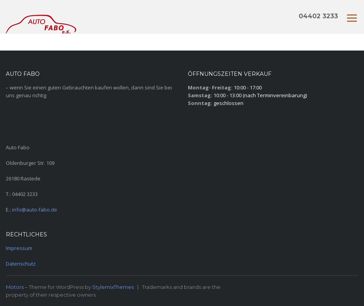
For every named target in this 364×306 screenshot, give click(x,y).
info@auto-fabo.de (34, 209)
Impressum (19, 248)
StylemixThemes (113, 287)
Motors (15, 287)
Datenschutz (21, 263)
